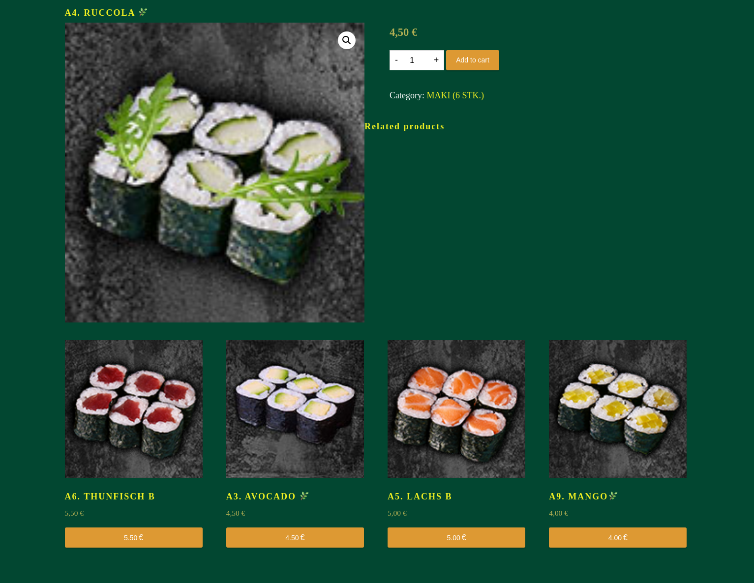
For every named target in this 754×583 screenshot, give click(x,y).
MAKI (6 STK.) (455, 95)
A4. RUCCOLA (106, 13)
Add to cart (472, 60)
